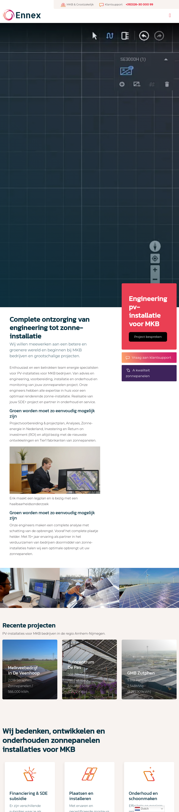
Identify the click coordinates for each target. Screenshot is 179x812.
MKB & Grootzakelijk (77, 4)
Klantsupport (110, 4)
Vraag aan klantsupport (148, 357)
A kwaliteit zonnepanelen (138, 373)
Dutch (142, 808)
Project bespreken (148, 337)
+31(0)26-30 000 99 (139, 4)
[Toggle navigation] (169, 15)
